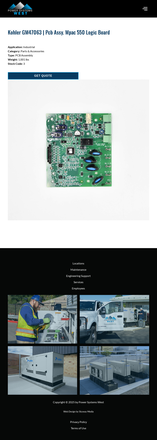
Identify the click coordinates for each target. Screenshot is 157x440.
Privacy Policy (78, 422)
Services (78, 282)
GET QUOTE (43, 75)
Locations (78, 263)
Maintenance (78, 269)
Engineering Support (78, 275)
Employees (78, 288)
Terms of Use (78, 428)
